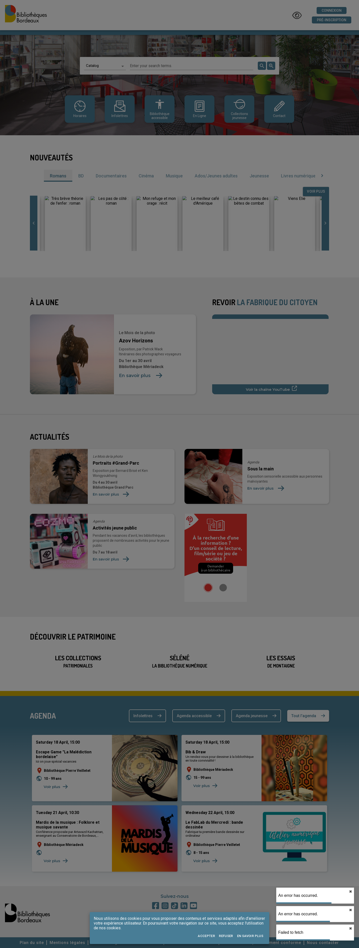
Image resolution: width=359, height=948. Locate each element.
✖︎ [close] (350, 892)
